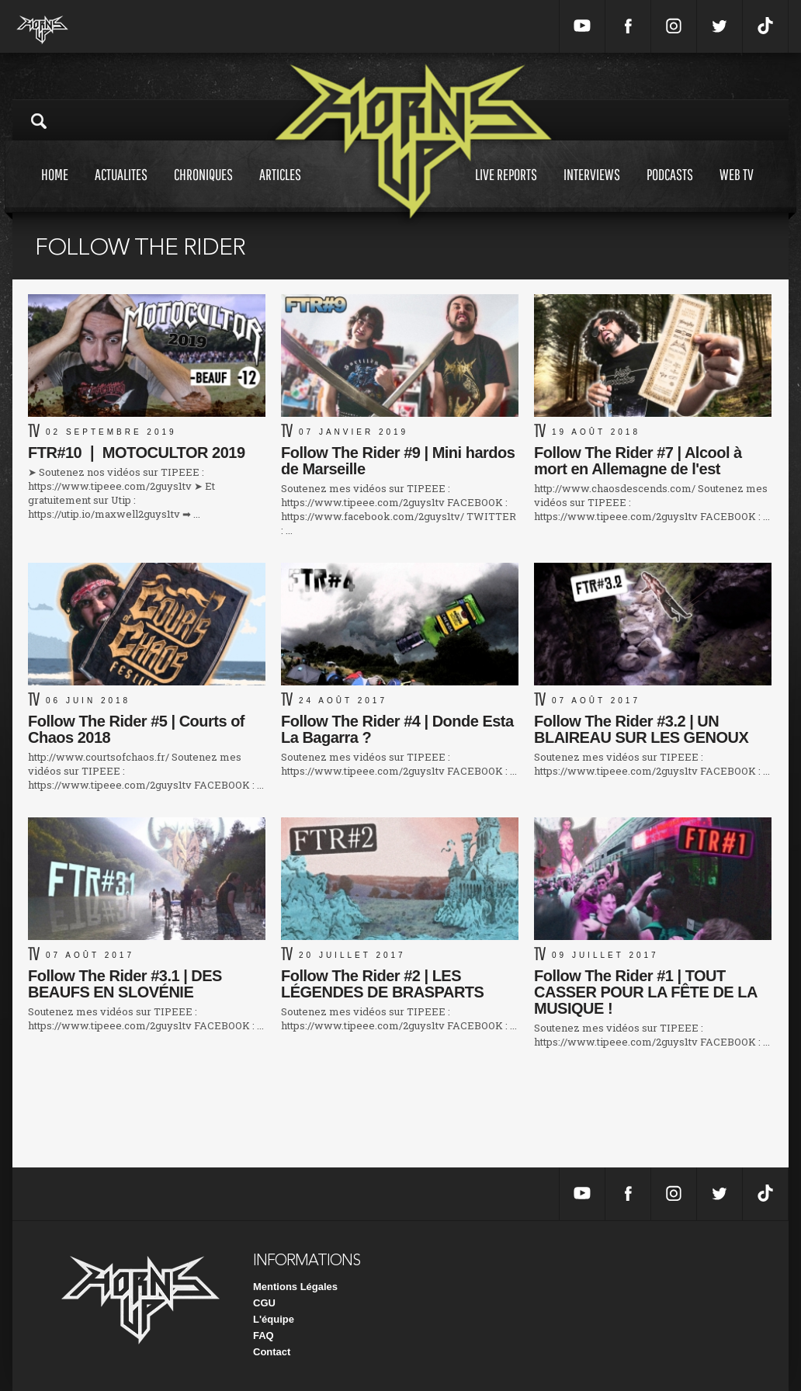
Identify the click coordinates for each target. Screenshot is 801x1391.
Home (54, 189)
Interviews (591, 189)
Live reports (506, 189)
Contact (271, 1352)
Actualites (121, 189)
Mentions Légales (295, 1286)
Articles (280, 189)
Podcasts (669, 189)
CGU (264, 1303)
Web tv (736, 189)
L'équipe (273, 1319)
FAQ (263, 1335)
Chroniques (203, 189)
